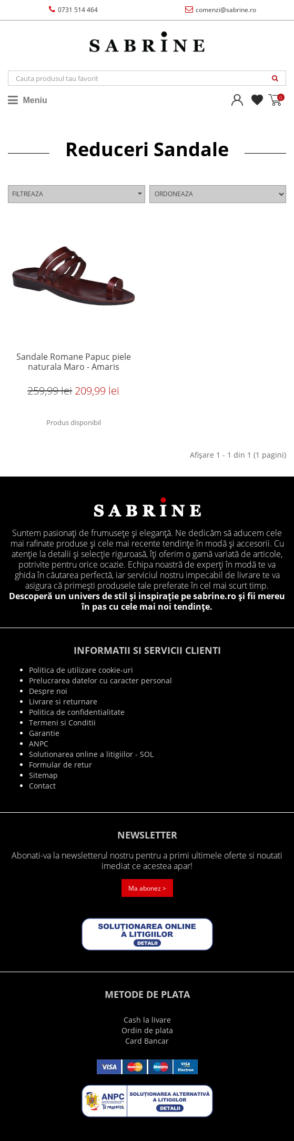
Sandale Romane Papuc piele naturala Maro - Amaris (73, 362)
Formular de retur (60, 765)
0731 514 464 (73, 9)
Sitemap (43, 775)
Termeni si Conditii (62, 723)
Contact (42, 786)
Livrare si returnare (63, 701)
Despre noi (48, 691)
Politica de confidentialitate (77, 712)
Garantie (44, 733)
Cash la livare (147, 1020)
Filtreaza (77, 193)
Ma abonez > (147, 888)
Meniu (27, 100)
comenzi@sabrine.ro (220, 9)
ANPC (38, 744)
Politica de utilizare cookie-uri (81, 670)
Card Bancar (147, 1041)
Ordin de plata (147, 1030)
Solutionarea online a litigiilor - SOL (91, 754)
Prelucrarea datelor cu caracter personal (100, 680)
